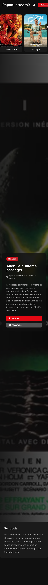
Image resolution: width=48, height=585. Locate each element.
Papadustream (15, 5)
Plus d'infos (15, 325)
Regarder (14, 318)
